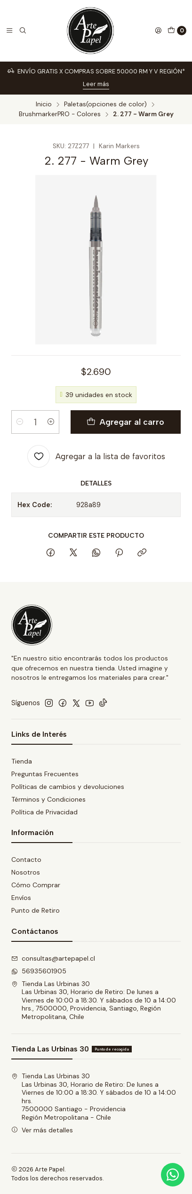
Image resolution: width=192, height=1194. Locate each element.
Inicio (44, 104)
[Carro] (177, 30)
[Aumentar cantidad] (51, 422)
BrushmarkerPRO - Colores (60, 114)
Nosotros (25, 872)
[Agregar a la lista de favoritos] (96, 456)
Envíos (21, 897)
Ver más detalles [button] (42, 1130)
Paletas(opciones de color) (105, 104)
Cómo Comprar (35, 885)
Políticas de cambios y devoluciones (67, 786)
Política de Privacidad (44, 812)
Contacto (26, 859)
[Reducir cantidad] (20, 422)
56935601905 (38, 971)
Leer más (96, 84)
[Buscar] (22, 30)
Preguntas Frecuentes (45, 774)
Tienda (21, 761)
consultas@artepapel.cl (53, 958)
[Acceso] (158, 30)
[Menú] (9, 30)
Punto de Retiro (35, 910)
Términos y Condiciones (48, 799)
